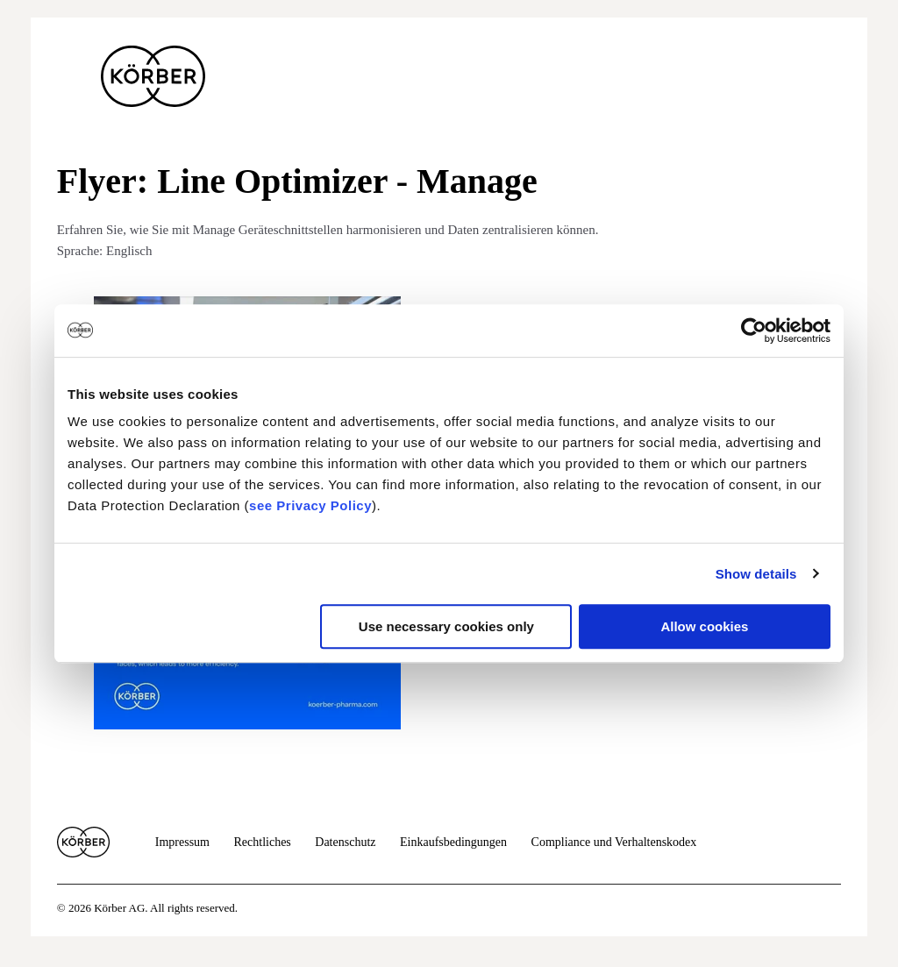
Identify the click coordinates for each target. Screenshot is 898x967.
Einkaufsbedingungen (453, 842)
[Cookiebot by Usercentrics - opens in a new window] (753, 330)
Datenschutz (345, 842)
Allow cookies (704, 626)
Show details (756, 573)
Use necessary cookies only (446, 626)
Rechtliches (261, 842)
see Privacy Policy (310, 505)
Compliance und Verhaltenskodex (614, 842)
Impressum (182, 842)
